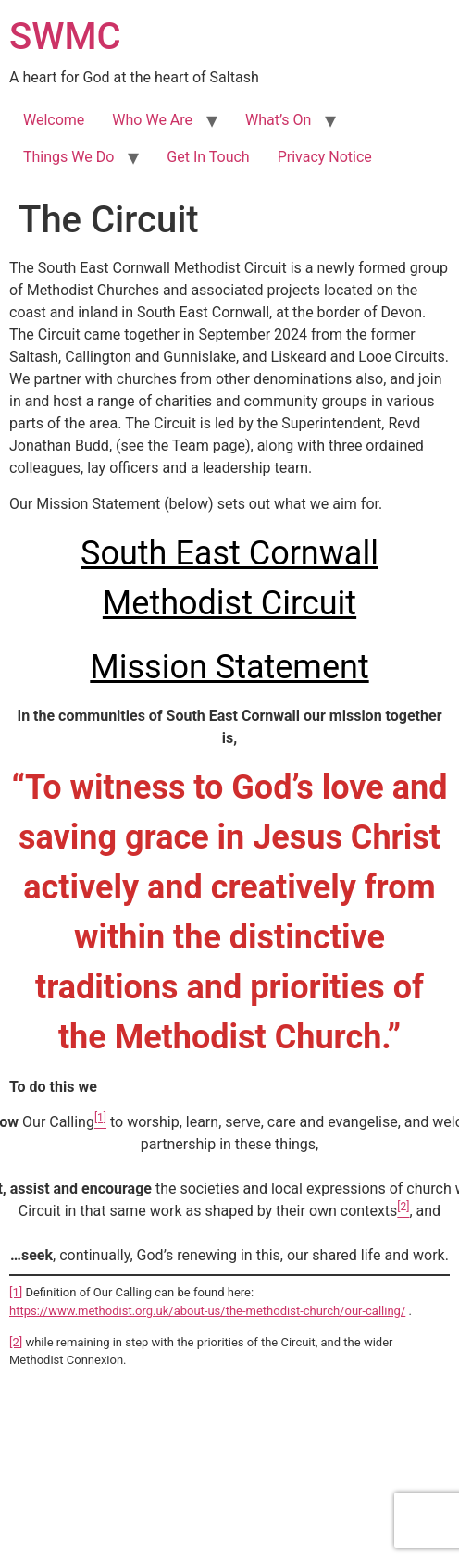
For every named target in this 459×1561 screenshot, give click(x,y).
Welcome (53, 120)
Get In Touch (208, 157)
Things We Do (68, 157)
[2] (15, 1342)
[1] (15, 1292)
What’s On (278, 120)
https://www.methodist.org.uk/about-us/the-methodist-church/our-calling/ (207, 1311)
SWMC (65, 36)
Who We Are (152, 120)
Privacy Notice (325, 157)
